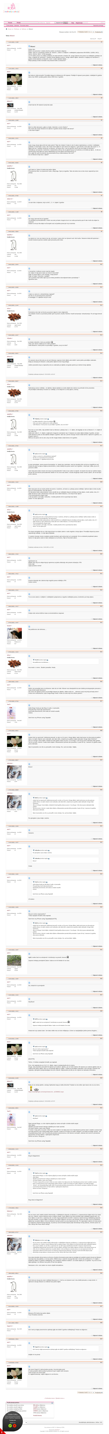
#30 (101, 789)
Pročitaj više (13, 1420)
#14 (101, 353)
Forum (10, 22)
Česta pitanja (9, 25)
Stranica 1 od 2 (83, 32)
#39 (101, 1038)
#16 (101, 411)
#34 (101, 907)
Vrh (101, 1422)
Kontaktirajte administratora (87, 1422)
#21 (101, 573)
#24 (101, 622)
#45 (101, 1232)
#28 (101, 730)
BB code (35, 1405)
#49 (101, 1339)
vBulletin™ (57, 1430)
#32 (101, 842)
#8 (101, 211)
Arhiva (97, 1422)
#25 (101, 652)
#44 (101, 1207)
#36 (101, 978)
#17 (101, 445)
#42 (101, 1149)
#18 (101, 482)
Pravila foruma (37, 1415)
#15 (101, 381)
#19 (101, 506)
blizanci (12, 36)
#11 (101, 287)
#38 (101, 1011)
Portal (18, 22)
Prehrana (16, 29)
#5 (101, 138)
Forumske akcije (24, 25)
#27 (101, 701)
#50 (101, 1362)
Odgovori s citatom (96, 65)
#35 (101, 949)
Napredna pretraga (98, 25)
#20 (101, 554)
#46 (101, 1273)
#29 (101, 760)
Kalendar (16, 25)
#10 (101, 264)
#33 (101, 874)
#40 (101, 1078)
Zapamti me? (58, 22)
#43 (101, 1165)
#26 (101, 681)
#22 (101, 590)
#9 (101, 231)
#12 (101, 305)
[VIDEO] (35, 1411)
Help (72, 22)
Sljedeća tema (60, 1398)
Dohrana (24, 29)
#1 (101, 42)
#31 (101, 826)
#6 (101, 162)
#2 (101, 68)
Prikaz (99, 38)
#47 (101, 1306)
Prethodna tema (49, 1398)
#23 (101, 606)
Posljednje (99, 32)
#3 (101, 98)
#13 (101, 335)
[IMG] (35, 1409)
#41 (101, 1108)
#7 (101, 195)
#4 (101, 120)
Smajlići (35, 1407)
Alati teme (92, 38)
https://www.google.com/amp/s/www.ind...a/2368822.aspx (46, 1092)
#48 (101, 1322)
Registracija (79, 22)
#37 (101, 995)
